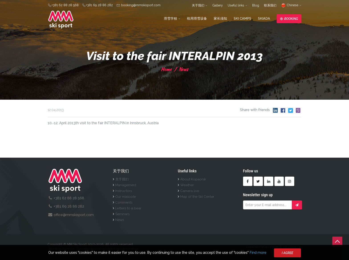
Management (125, 185)
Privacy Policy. (127, 249)
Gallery (217, 5)
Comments (123, 202)
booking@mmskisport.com (140, 5)
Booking (289, 19)
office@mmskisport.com (74, 215)
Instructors (123, 191)
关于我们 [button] (199, 5)
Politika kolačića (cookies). (96, 249)
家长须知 (220, 19)
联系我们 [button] (270, 5)
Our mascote (125, 197)
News (182, 69)
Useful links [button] (237, 5)
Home (166, 69)
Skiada (264, 19)
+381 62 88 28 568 (65, 5)
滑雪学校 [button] (172, 19)
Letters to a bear (128, 208)
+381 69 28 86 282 (99, 5)
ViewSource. (291, 246)
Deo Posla (270, 246)
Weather (187, 185)
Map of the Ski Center (197, 197)
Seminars (122, 214)
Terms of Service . (61, 249)
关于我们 (122, 179)
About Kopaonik (193, 179)
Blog (255, 5)
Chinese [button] (291, 5)
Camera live (189, 191)
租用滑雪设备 (197, 19)
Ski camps (242, 19)
